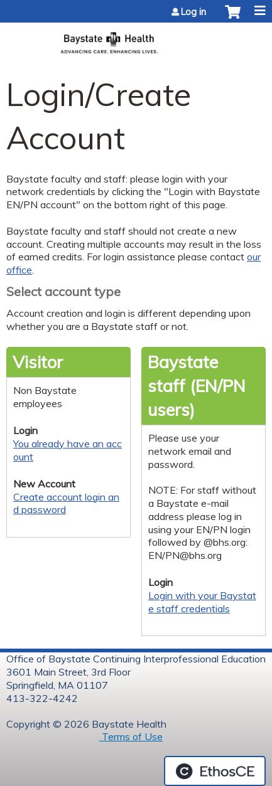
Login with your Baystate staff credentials (202, 602)
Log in (193, 12)
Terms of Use (131, 736)
